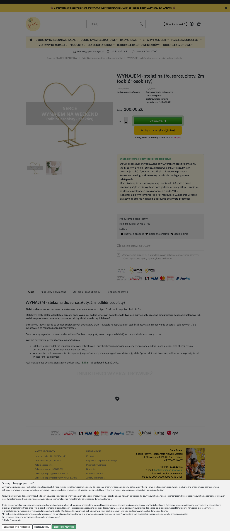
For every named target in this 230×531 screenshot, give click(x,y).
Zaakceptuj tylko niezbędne (17, 527)
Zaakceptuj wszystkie (64, 527)
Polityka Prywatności (11, 520)
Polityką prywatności (178, 514)
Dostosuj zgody (41, 527)
